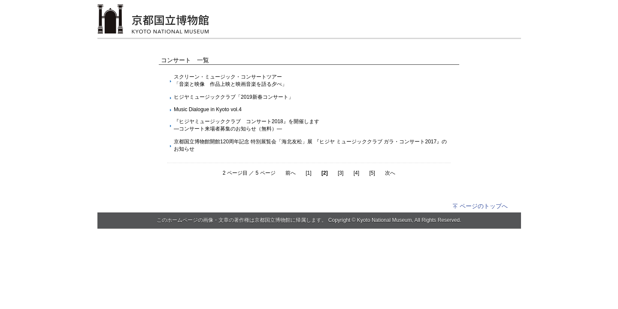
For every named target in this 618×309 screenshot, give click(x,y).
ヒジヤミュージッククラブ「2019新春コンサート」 (234, 97)
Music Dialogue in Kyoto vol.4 (208, 109)
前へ (290, 173)
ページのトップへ (480, 206)
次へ (390, 173)
